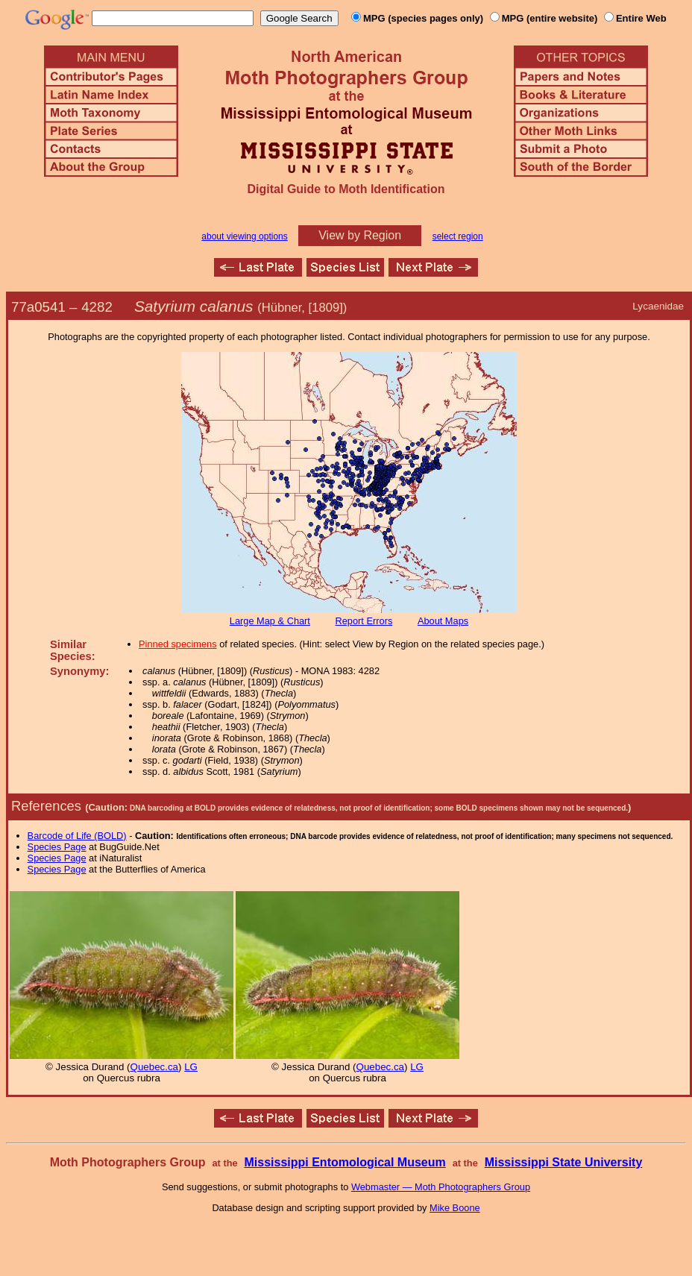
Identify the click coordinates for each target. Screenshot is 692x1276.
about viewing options (244, 236)
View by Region (359, 235)
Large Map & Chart (270, 620)
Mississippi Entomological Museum (344, 1162)
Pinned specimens (178, 644)
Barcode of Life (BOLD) (77, 835)
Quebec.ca (154, 1066)
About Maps (443, 620)
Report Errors (364, 620)
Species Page (57, 846)
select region (457, 236)
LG (191, 1066)
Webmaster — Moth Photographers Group (440, 1186)
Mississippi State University (564, 1162)
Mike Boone (455, 1207)
